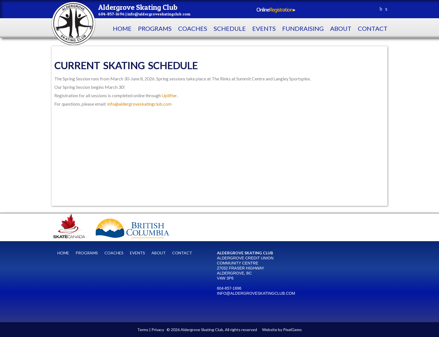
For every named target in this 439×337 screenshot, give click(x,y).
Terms (142, 329)
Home (122, 28)
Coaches (192, 28)
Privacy (157, 329)
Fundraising (303, 28)
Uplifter (169, 95)
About (340, 28)
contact (372, 28)
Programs (155, 28)
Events (264, 28)
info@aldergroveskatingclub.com (139, 103)
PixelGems (292, 329)
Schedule (230, 28)
